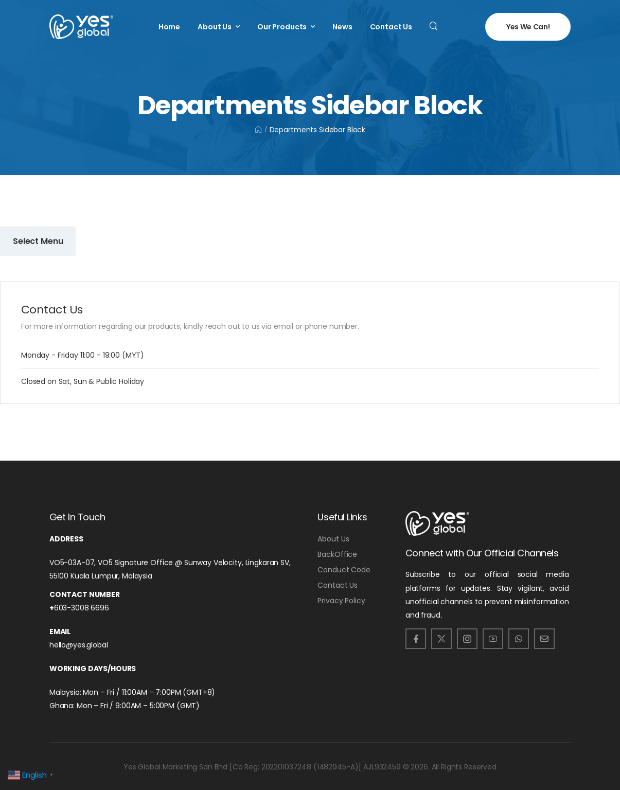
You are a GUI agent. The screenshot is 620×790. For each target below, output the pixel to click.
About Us (215, 27)
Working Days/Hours (92, 668)
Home (169, 27)
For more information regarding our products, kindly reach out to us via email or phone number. (190, 326)
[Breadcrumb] (258, 130)
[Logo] (81, 26)
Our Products (282, 27)
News (342, 27)
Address (66, 539)
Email (59, 631)
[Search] (434, 25)
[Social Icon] (415, 638)
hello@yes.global (78, 645)
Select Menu (38, 241)
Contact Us (391, 27)
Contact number (84, 594)
